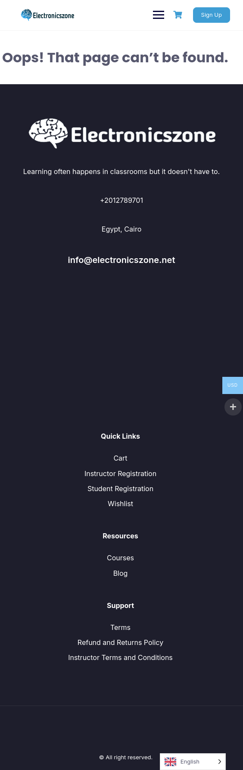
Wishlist (120, 503)
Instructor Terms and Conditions (120, 657)
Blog (120, 573)
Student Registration (120, 488)
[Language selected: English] (193, 761)
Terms (120, 627)
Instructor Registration (120, 473)
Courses (120, 557)
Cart (120, 458)
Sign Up (211, 14)
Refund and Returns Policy (120, 642)
